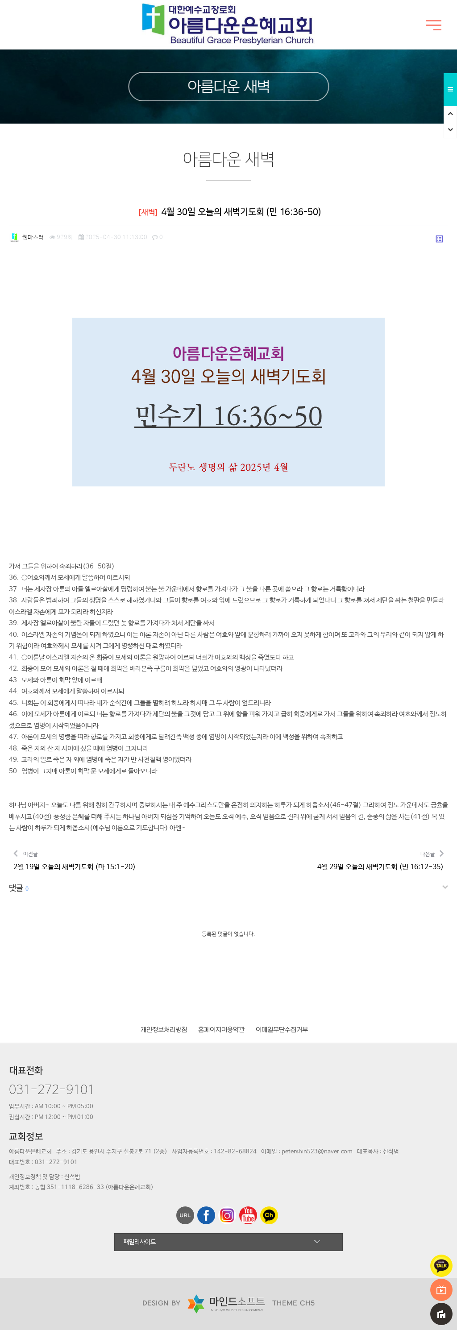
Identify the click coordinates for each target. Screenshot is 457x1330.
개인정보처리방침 (164, 1030)
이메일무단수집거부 (282, 1030)
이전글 (74, 860)
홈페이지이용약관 (221, 1030)
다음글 (380, 860)
